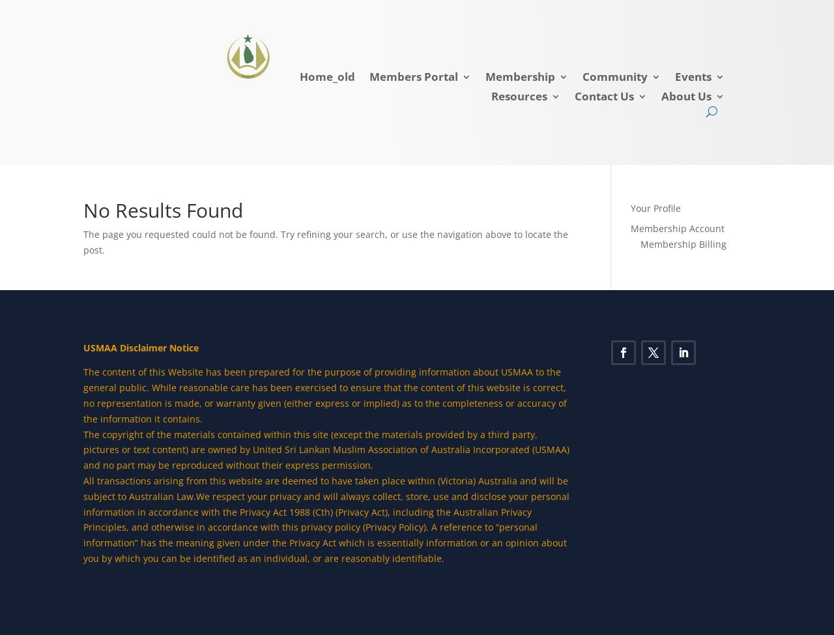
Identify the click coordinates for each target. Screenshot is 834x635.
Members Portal (413, 78)
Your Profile (656, 208)
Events (693, 78)
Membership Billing (683, 244)
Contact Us (604, 98)
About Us (686, 98)
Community (615, 78)
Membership (520, 78)
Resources (519, 98)
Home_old (327, 78)
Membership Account (678, 228)
